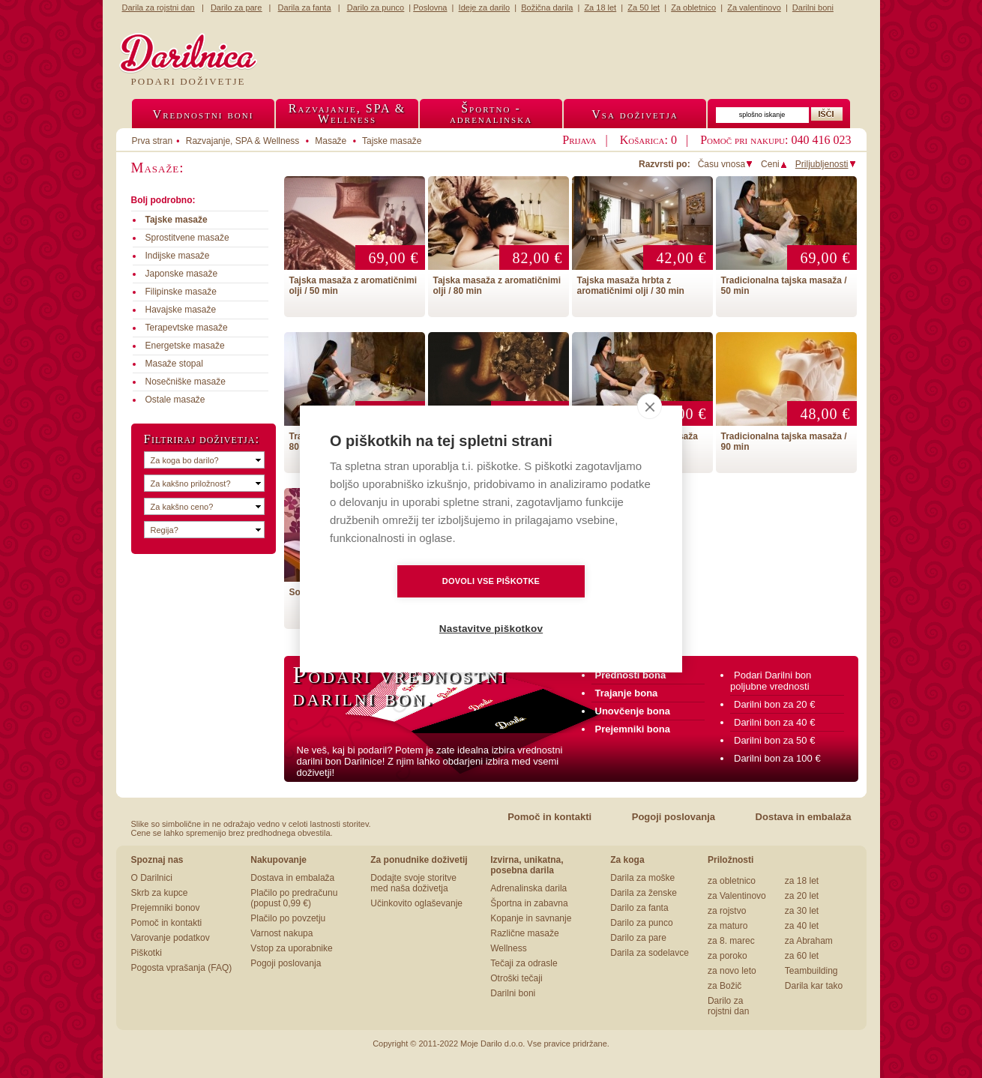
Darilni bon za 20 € (774, 704)
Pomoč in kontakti (549, 816)
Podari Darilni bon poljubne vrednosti (770, 680)
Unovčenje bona (632, 711)
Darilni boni (512, 993)
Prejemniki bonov (165, 908)
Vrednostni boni (203, 114)
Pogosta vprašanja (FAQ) (181, 968)
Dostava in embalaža (804, 816)
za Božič (724, 986)
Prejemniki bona (632, 729)
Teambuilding (811, 971)
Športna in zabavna (528, 903)
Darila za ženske (643, 893)
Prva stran (152, 141)
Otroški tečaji (516, 978)
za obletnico (732, 881)
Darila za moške (642, 878)
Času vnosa (725, 164)
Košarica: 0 (648, 139)
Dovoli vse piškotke (405, 604)
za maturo (727, 926)
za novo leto (732, 971)
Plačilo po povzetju (287, 918)
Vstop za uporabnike (291, 948)
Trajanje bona (626, 693)
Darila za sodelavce (649, 953)
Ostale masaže (175, 399)
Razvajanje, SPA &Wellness (347, 113)
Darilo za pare (638, 938)
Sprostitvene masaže (187, 237)
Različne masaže (524, 933)
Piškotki (146, 953)
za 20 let (802, 896)
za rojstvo (727, 911)
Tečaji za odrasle (523, 963)
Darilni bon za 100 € (777, 758)
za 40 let (802, 926)
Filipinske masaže (181, 291)
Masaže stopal (174, 363)
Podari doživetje (188, 81)
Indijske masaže (177, 255)
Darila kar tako (814, 986)
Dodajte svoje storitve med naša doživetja (413, 883)
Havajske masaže (181, 309)
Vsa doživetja (634, 114)
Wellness (508, 948)
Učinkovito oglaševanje (416, 903)
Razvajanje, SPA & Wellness (243, 141)
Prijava (579, 139)
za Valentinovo (737, 896)
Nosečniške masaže (185, 381)
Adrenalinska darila (528, 888)
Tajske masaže (391, 141)
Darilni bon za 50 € (774, 740)
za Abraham (809, 941)
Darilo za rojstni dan (728, 1006)
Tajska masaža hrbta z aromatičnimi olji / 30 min (630, 285)
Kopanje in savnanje (530, 918)
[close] (649, 430)
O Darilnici (151, 878)
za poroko (727, 956)
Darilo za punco (641, 923)
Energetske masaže (185, 345)
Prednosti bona (630, 675)
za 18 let (802, 881)
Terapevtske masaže (186, 327)
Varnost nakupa (281, 933)
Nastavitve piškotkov (577, 605)
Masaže (330, 141)
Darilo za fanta (639, 908)
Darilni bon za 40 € (774, 722)
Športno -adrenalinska (491, 113)
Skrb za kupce (159, 893)
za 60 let (802, 956)
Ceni (774, 164)
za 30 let (802, 911)
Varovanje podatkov (170, 938)
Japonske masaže (181, 273)
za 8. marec (731, 941)
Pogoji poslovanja (673, 816)
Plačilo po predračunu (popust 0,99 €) (293, 898)
